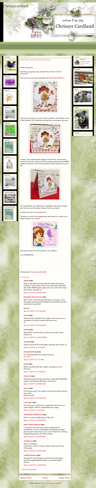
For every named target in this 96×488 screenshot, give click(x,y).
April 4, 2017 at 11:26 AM (35, 398)
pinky (26, 364)
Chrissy (84, 59)
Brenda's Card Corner (33, 297)
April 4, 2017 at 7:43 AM (34, 372)
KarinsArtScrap (30, 352)
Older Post (64, 478)
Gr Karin (27, 357)
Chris (26, 315)
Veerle (26, 330)
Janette (27, 342)
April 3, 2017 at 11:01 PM (34, 347)
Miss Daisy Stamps (32, 425)
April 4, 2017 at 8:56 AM (34, 384)
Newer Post (26, 478)
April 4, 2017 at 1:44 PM (34, 410)
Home (45, 478)
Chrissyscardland (15, 6)
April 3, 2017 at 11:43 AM (35, 311)
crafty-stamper (30, 455)
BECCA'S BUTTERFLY (55, 78)
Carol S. (27, 376)
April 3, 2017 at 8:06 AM (35, 293)
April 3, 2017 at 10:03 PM (35, 337)
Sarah (26, 281)
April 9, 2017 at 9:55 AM (35, 465)
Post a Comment (29, 469)
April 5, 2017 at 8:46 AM (34, 437)
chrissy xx (28, 441)
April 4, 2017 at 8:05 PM (35, 420)
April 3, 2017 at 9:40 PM (35, 325)
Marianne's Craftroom (33, 414)
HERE (37, 218)
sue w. (26, 388)
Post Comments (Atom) (51, 483)
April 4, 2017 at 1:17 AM (34, 359)
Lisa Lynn (28, 402)
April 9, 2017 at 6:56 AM (35, 451)
